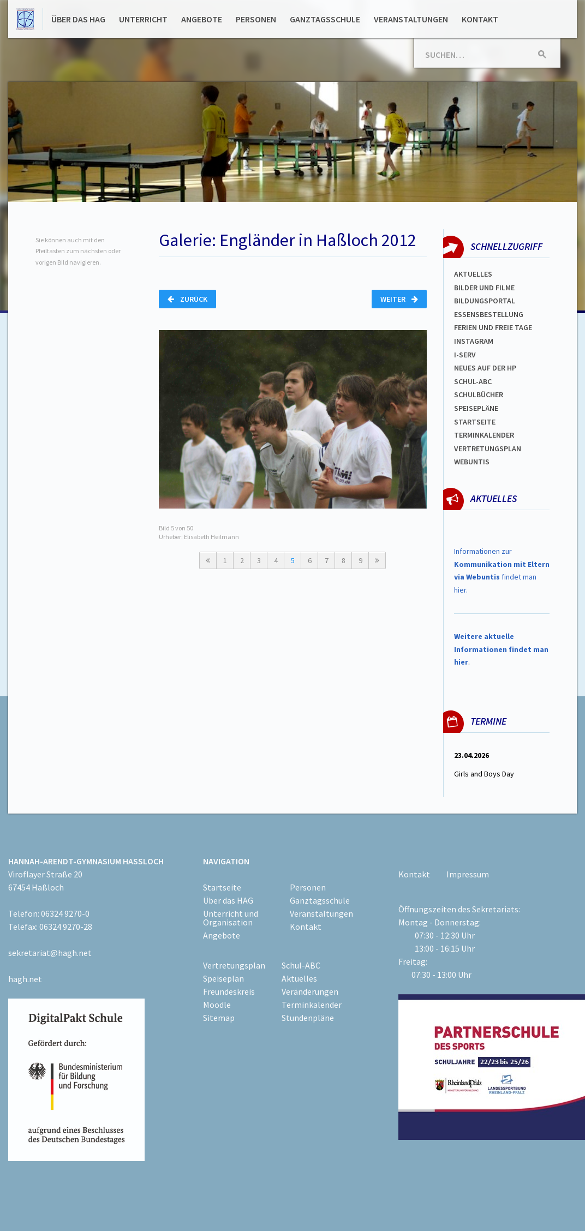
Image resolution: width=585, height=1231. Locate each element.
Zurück (187, 299)
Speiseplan (223, 978)
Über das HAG (78, 19)
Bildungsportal (484, 301)
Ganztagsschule (325, 19)
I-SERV (465, 355)
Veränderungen (310, 991)
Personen (256, 19)
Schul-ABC (301, 965)
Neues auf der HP (485, 368)
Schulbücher (478, 394)
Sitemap (219, 1017)
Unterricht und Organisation (230, 918)
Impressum (467, 874)
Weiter (399, 299)
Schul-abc (473, 381)
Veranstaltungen (411, 19)
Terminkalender (484, 435)
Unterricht (143, 19)
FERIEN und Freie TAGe (493, 327)
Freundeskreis (229, 991)
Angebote (201, 19)
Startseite (475, 422)
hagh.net (25, 978)
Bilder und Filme (484, 287)
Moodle (217, 1004)
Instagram (473, 341)
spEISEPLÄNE (476, 408)
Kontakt (480, 19)
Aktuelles (473, 274)
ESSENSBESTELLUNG (488, 314)
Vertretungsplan (487, 448)
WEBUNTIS (472, 462)
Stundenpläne (308, 1017)
